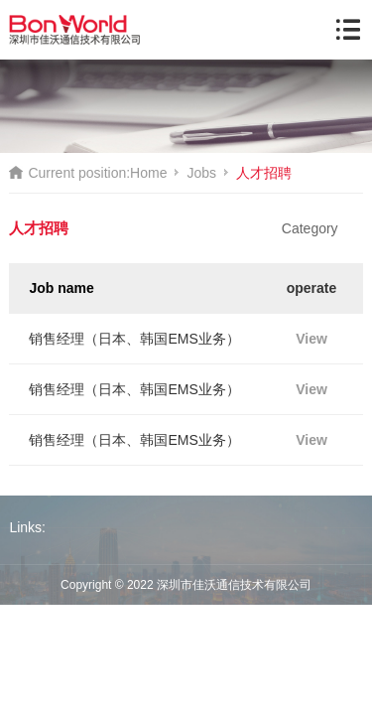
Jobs (201, 173)
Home (148, 173)
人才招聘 (264, 173)
